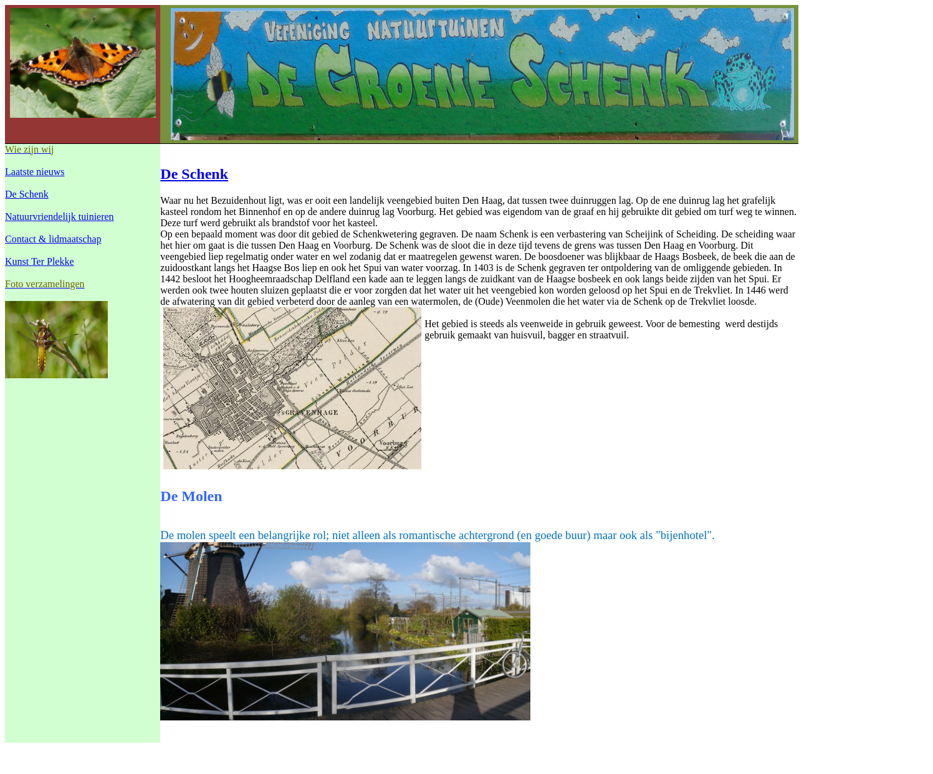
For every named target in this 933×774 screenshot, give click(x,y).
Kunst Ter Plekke (39, 261)
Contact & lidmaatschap (53, 239)
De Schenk (27, 194)
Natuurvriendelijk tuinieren (59, 216)
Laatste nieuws (35, 171)
